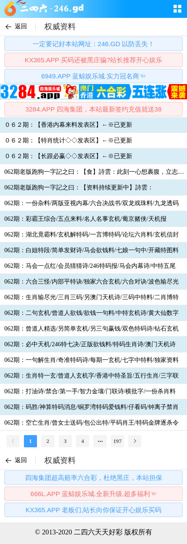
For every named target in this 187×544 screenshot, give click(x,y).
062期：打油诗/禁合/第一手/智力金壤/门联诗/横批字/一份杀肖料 (90, 391)
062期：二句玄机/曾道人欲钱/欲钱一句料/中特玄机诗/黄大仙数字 (91, 313)
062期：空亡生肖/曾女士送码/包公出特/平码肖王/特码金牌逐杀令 (91, 422)
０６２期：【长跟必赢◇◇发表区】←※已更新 (68, 156)
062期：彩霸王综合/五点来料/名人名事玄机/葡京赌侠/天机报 (85, 219)
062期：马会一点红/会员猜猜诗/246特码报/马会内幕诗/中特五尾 (90, 266)
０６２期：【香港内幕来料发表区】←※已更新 (68, 125)
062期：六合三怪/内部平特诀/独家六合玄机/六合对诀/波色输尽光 (91, 281)
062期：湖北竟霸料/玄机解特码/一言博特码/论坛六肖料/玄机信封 (91, 234)
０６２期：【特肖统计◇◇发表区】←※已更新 (68, 140)
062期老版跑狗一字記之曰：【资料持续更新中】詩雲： (79, 187)
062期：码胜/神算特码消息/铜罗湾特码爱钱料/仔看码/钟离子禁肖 (91, 407)
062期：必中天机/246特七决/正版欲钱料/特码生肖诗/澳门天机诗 (90, 344)
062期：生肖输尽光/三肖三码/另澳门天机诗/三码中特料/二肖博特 (91, 297)
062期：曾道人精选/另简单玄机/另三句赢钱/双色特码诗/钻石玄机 (91, 328)
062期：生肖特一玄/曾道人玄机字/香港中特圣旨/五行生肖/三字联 (91, 375)
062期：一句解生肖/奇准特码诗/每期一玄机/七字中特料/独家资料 (91, 360)
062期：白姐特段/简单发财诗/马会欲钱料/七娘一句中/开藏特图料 (91, 250)
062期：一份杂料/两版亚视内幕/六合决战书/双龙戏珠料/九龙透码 (91, 203)
